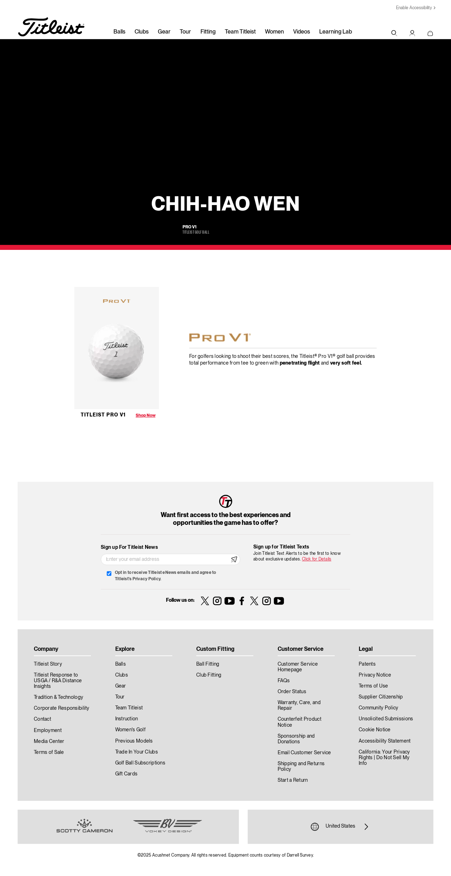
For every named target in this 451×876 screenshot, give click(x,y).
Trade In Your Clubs (136, 752)
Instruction (126, 719)
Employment (48, 730)
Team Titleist (240, 32)
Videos (301, 32)
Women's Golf (130, 730)
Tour (185, 32)
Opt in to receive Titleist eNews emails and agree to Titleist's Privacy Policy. (165, 576)
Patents (367, 664)
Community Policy (378, 708)
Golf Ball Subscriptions (140, 763)
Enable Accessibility (414, 8)
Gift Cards (126, 774)
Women (274, 32)
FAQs (284, 681)
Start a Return (293, 780)
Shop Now (145, 416)
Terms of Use (373, 686)
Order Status (292, 692)
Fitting (208, 32)
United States (340, 826)
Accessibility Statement (384, 741)
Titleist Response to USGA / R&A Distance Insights (58, 681)
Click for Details (316, 559)
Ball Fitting (207, 664)
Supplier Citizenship (381, 697)
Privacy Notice (375, 675)
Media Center (49, 741)
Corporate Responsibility (61, 708)
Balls (119, 32)
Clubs (142, 32)
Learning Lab (335, 32)
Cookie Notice (375, 730)
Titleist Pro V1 (103, 415)
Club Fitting (208, 675)
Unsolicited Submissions (386, 719)
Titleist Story (48, 664)
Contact (42, 719)
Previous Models (134, 741)
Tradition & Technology (58, 697)
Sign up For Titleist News (129, 547)
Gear (164, 32)
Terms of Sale (49, 752)
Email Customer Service (304, 753)
